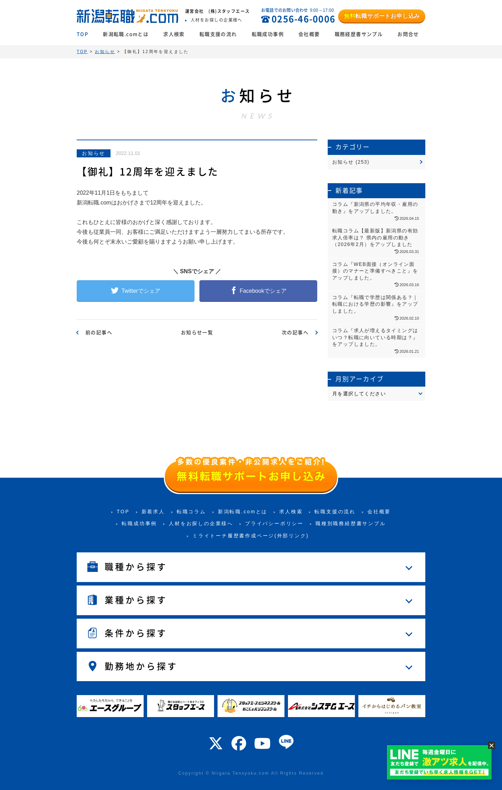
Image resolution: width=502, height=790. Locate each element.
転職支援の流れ (218, 34)
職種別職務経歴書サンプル (350, 523)
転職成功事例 (268, 34)
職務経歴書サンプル (359, 34)
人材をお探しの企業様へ (201, 523)
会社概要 (309, 34)
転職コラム (191, 511)
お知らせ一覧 (197, 332)
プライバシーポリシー (274, 523)
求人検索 (174, 34)
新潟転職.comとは (126, 34)
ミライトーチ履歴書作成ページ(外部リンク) (250, 535)
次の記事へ (295, 332)
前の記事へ (98, 332)
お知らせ (93, 153)
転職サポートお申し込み (382, 16)
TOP (82, 34)
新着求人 (153, 511)
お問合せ (408, 34)
